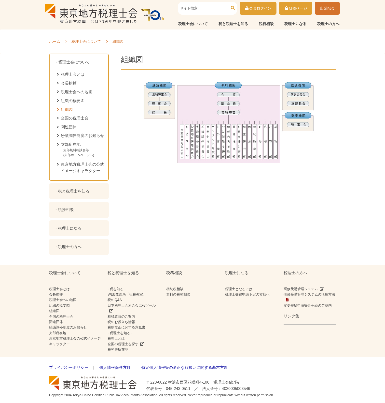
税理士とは (116, 338)
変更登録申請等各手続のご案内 (308, 305)
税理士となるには (238, 289)
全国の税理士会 (74, 118)
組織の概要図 (72, 101)
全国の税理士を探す (123, 344)
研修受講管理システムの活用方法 (309, 294)
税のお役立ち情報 (121, 322)
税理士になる (295, 24)
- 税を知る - (116, 289)
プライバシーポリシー (68, 367)
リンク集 (291, 316)
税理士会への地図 (76, 92)
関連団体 (69, 127)
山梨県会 (327, 8)
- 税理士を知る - (120, 333)
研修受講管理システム (301, 289)
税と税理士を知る (233, 24)
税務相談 (266, 24)
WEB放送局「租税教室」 (127, 294)
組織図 (67, 109)
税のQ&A (115, 300)
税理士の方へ (328, 24)
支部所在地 (84, 150)
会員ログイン (258, 8)
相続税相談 (174, 289)
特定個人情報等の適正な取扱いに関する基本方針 (184, 367)
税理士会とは (72, 74)
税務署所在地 (118, 349)
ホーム (54, 41)
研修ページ (295, 8)
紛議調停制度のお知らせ (82, 136)
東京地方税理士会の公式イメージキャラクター (82, 167)
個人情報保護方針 (115, 367)
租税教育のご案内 (121, 316)
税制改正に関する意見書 (126, 327)
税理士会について (193, 24)
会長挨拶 (69, 83)
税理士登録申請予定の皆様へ (247, 294)
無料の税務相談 (178, 294)
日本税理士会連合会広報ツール (132, 305)
